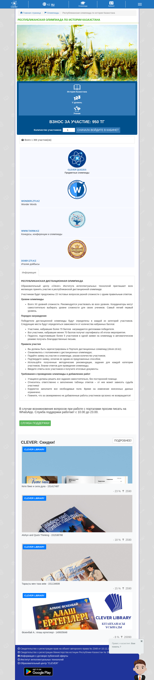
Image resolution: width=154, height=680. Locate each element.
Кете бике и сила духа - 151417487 (40, 486)
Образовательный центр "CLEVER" (39, 663)
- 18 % (117, 539)
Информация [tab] (29, 272)
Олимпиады (51, 13)
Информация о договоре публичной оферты (44, 656)
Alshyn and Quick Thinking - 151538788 (42, 535)
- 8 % (116, 637)
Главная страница (30, 13)
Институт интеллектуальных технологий (42, 659)
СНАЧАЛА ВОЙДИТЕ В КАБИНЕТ (98, 130)
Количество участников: (48, 130)
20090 (126, 637)
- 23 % (117, 491)
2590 (126, 491)
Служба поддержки (35, 423)
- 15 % (117, 588)
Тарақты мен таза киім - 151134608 (41, 583)
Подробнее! (123, 440)
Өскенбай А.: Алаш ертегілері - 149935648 (44, 632)
